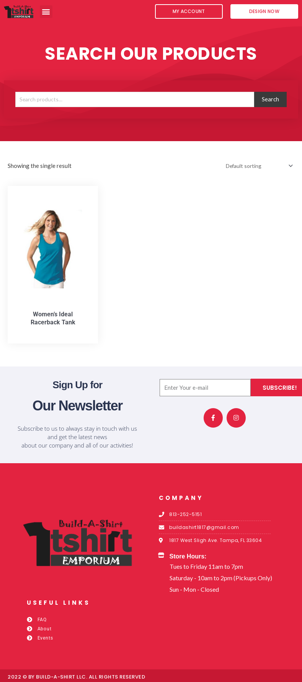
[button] (46, 11)
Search (270, 100)
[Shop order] (254, 167)
